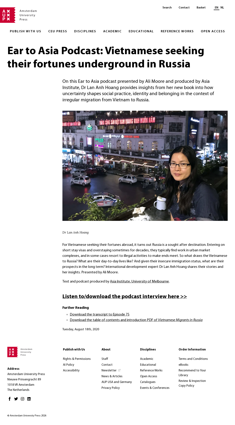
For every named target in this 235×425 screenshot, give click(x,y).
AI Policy (68, 364)
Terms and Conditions (193, 359)
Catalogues (148, 382)
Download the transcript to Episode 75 (99, 315)
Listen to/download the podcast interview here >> (124, 297)
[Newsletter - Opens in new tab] (111, 371)
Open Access (213, 31)
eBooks (183, 364)
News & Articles (112, 376)
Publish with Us (25, 31)
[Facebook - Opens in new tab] (10, 400)
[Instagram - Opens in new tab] (23, 400)
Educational (141, 31)
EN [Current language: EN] (216, 7)
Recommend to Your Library (192, 373)
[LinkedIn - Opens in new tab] (30, 400)
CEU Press (57, 31)
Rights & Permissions (77, 359)
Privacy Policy (111, 388)
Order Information (192, 349)
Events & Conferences (154, 388)
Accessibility (71, 370)
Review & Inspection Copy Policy (192, 383)
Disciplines (85, 31)
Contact (184, 7)
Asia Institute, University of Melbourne (139, 281)
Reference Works (177, 31)
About (106, 349)
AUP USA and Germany (117, 382)
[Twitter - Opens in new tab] (17, 400)
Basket (201, 7)
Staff (105, 359)
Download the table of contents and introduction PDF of (136, 320)
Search (167, 7)
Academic (112, 31)
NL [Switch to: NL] (222, 7)
